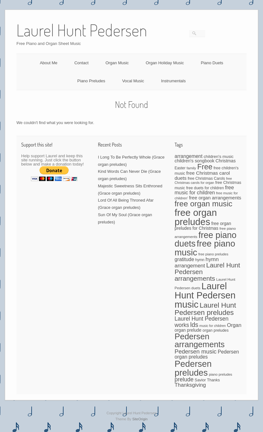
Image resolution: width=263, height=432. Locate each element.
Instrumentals (173, 80)
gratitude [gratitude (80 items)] (184, 259)
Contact (81, 62)
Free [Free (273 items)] (204, 167)
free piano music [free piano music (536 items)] (204, 248)
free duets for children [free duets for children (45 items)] (205, 188)
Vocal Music (133, 80)
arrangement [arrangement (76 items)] (188, 156)
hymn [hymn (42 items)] (200, 260)
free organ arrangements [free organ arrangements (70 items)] (215, 197)
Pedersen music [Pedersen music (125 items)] (195, 351)
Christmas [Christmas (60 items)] (226, 160)
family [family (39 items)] (191, 168)
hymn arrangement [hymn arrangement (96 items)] (196, 262)
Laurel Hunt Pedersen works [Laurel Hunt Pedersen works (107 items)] (201, 322)
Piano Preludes (91, 80)
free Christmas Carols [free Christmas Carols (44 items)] (206, 178)
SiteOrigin (140, 419)
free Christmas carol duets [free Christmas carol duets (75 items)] (202, 175)
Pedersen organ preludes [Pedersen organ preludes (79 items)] (206, 354)
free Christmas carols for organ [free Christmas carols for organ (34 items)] (203, 181)
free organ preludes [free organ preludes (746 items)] (195, 217)
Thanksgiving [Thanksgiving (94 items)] (190, 385)
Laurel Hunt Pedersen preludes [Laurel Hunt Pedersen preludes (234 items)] (205, 308)
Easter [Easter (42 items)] (179, 168)
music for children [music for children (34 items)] (212, 326)
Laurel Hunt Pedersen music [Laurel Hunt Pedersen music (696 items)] (204, 295)
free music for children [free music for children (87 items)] (204, 190)
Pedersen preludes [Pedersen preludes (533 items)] (192, 368)
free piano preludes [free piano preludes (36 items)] (213, 254)
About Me (49, 62)
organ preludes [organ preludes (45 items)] (216, 330)
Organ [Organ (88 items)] (234, 325)
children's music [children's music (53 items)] (218, 156)
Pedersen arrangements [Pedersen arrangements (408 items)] (199, 340)
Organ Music (117, 62)
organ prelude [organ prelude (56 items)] (187, 330)
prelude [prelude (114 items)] (183, 379)
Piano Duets (212, 62)
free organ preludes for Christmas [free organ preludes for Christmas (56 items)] (202, 226)
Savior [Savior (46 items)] (200, 380)
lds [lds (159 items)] (194, 324)
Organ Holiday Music (165, 62)
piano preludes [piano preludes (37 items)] (220, 374)
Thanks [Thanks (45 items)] (213, 380)
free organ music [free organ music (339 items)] (203, 203)
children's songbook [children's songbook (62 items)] (194, 160)
